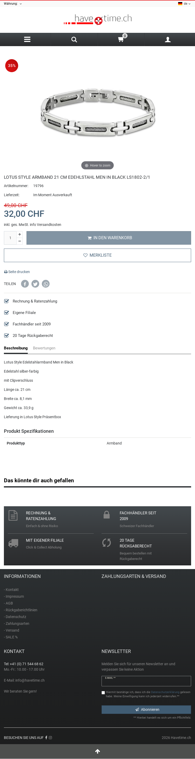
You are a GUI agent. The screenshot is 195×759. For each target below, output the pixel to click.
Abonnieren (147, 709)
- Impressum (14, 596)
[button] (25, 284)
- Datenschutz (15, 617)
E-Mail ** (110, 678)
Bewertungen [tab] (44, 348)
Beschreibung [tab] (16, 348)
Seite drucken (17, 272)
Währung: (13, 4)
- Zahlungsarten (16, 623)
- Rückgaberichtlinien (20, 610)
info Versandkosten (45, 225)
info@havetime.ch (30, 680)
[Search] (74, 40)
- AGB (8, 603)
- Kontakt (11, 590)
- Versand (11, 630)
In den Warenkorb (110, 237)
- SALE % (11, 637)
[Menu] (27, 39)
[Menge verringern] (19, 241)
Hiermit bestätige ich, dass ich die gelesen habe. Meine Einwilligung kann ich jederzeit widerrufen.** (148, 694)
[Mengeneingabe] (10, 238)
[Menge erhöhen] (19, 234)
